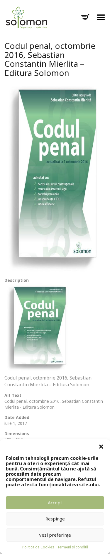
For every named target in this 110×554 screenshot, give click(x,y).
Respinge (55, 519)
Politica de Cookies (38, 547)
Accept (55, 502)
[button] (101, 447)
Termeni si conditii (72, 547)
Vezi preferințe (55, 535)
